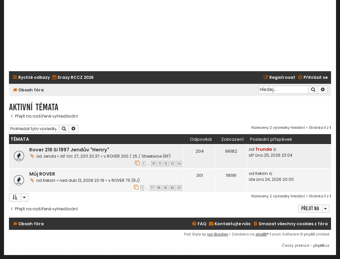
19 (165, 188)
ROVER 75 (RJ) (126, 180)
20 (172, 188)
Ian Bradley (217, 234)
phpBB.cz (321, 245)
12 (166, 164)
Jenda (49, 156)
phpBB (261, 234)
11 (160, 164)
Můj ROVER (42, 174)
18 (158, 188)
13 (172, 164)
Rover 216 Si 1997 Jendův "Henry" (69, 149)
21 (179, 188)
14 (179, 164)
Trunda (263, 149)
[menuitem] (72, 77)
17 (152, 188)
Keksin (49, 180)
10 (153, 164)
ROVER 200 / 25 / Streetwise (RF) (139, 156)
